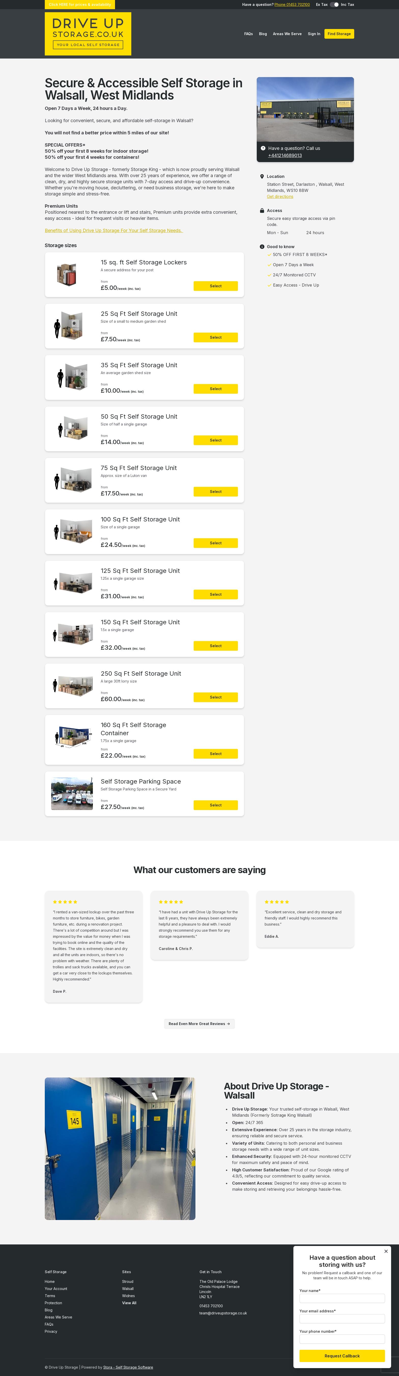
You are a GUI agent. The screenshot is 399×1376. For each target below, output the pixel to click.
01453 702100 (211, 1306)
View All (129, 1303)
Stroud (127, 1281)
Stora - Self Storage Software (128, 1367)
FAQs (248, 34)
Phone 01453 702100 (292, 4)
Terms (50, 1296)
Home (50, 1281)
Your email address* (318, 1311)
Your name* (310, 1290)
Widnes (128, 1296)
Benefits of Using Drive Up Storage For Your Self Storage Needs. (114, 230)
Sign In (314, 34)
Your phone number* (318, 1331)
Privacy (51, 1331)
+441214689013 (285, 155)
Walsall (128, 1288)
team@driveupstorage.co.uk (223, 1313)
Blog (263, 34)
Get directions (280, 196)
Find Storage (339, 34)
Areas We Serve (287, 34)
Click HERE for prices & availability (80, 4)
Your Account (56, 1288)
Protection (53, 1303)
